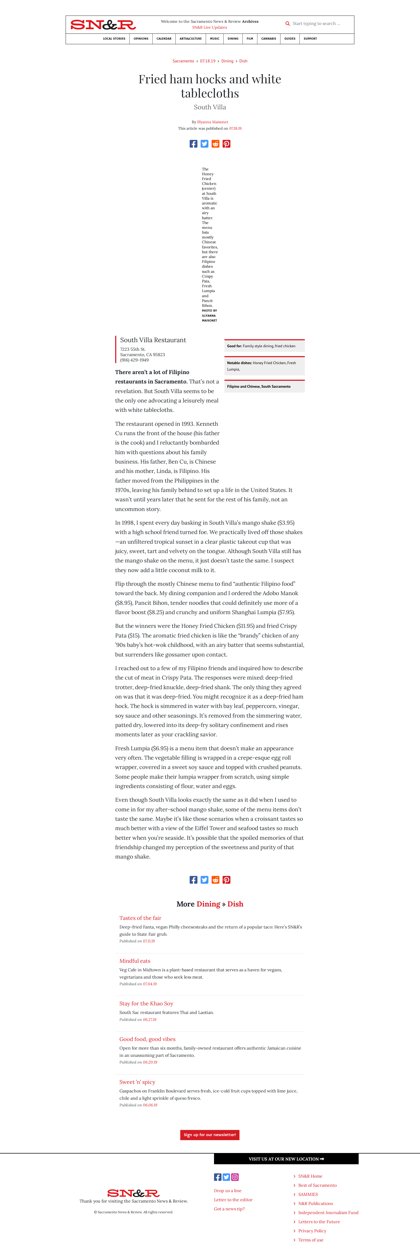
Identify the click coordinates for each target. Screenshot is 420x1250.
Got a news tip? (229, 1208)
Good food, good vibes (147, 1039)
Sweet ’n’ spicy (137, 1082)
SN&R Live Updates (209, 27)
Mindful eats (134, 960)
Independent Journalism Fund (328, 1212)
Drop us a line (228, 1190)
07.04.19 (150, 983)
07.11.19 (149, 940)
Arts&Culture (191, 39)
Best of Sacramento (317, 1185)
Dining (233, 39)
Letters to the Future (319, 1221)
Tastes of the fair (140, 918)
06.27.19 (149, 1019)
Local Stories (114, 39)
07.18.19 (207, 61)
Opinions (141, 39)
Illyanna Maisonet (212, 122)
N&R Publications (315, 1203)
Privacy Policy (312, 1230)
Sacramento (183, 61)
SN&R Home (310, 1176)
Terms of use (311, 1239)
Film (250, 39)
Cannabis (268, 39)
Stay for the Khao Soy (146, 1003)
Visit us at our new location (286, 1159)
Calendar (164, 39)
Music (214, 39)
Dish (243, 61)
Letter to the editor (233, 1199)
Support (310, 39)
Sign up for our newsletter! (210, 1135)
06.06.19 (150, 1104)
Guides (289, 39)
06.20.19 (150, 1062)
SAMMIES (308, 1194)
